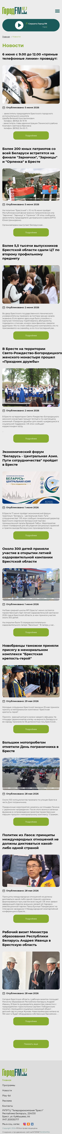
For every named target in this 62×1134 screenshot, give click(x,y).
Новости (7, 1090)
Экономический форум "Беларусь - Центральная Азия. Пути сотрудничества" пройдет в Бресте (30, 458)
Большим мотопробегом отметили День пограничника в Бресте (30, 746)
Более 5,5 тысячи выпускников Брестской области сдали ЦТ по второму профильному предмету (30, 252)
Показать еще (31, 1044)
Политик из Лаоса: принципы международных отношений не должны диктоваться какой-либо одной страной (30, 841)
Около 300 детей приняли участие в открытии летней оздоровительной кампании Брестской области (27, 555)
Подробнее (31, 135)
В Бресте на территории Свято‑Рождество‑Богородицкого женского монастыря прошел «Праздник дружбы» (31, 355)
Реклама (7, 1100)
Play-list (6, 1095)
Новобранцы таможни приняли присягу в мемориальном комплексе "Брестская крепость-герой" (30, 652)
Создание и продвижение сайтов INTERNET (26, 1132)
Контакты (7, 1106)
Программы (8, 1085)
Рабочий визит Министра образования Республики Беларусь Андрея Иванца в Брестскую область (26, 938)
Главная (6, 37)
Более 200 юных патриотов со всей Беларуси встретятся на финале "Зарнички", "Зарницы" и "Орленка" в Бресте (29, 155)
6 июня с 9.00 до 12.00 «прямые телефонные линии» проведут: (30, 56)
